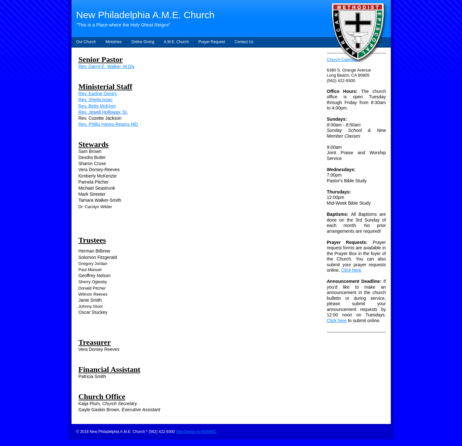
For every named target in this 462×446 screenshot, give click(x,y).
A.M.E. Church (176, 42)
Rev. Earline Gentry (98, 93)
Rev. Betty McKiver (97, 106)
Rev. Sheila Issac (96, 99)
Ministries (114, 42)
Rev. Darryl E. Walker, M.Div (107, 66)
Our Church (86, 42)
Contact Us (244, 42)
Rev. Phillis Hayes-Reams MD (108, 124)
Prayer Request (211, 42)
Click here (351, 270)
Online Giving (142, 42)
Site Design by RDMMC (196, 431)
